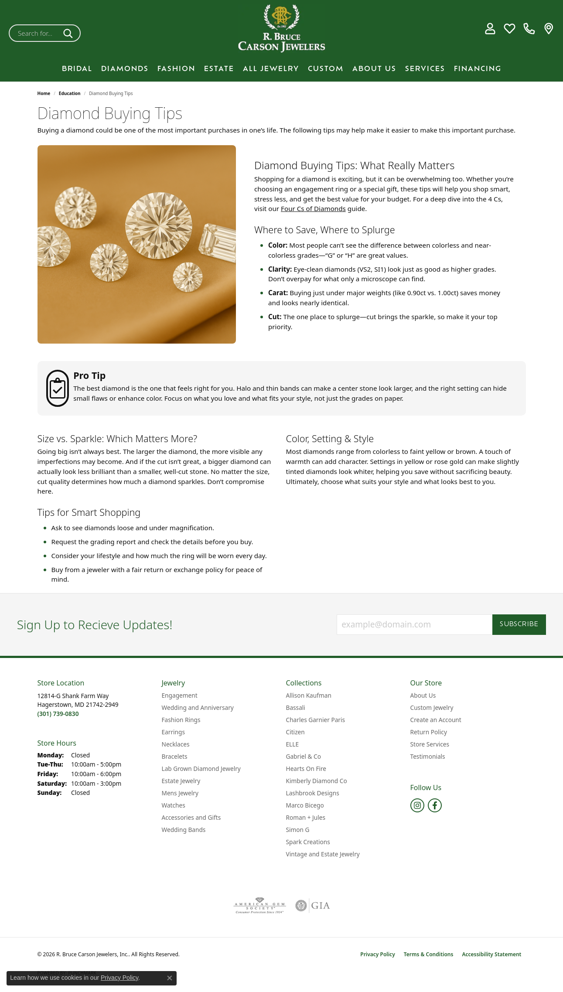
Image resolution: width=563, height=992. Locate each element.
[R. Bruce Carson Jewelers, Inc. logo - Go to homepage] (281, 28)
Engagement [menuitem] (180, 695)
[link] (529, 28)
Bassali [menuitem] (295, 707)
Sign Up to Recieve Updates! (95, 624)
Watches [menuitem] (173, 805)
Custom (326, 69)
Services (425, 69)
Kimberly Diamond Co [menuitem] (316, 781)
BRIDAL (77, 69)
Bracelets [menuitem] (175, 756)
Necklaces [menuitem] (176, 744)
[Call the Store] (58, 713)
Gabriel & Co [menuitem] (303, 756)
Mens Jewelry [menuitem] (180, 793)
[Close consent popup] (169, 978)
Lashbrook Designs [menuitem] (312, 793)
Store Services (430, 744)
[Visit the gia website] (312, 906)
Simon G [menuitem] (298, 829)
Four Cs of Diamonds (313, 208)
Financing (478, 69)
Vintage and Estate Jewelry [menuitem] (323, 854)
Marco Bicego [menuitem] (305, 805)
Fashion (176, 69)
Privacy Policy (377, 954)
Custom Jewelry (432, 707)
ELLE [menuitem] (292, 744)
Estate (219, 69)
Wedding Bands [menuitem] (184, 829)
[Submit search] (69, 33)
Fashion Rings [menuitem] (181, 720)
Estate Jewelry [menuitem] (181, 781)
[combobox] (34, 33)
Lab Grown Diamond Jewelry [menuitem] (201, 768)
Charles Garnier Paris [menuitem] (315, 720)
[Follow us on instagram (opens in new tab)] (417, 805)
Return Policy (428, 732)
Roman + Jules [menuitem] (306, 817)
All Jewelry (271, 69)
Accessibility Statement (491, 954)
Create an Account (435, 720)
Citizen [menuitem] (295, 732)
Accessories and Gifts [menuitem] (191, 817)
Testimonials (427, 756)
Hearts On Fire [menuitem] (306, 768)
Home (44, 93)
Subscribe (519, 624)
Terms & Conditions (429, 954)
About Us (374, 69)
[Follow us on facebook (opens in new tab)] (435, 805)
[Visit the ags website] (260, 906)
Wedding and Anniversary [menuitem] (198, 707)
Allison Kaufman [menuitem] (308, 695)
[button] (490, 28)
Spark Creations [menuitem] (308, 842)
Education (70, 93)
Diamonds (125, 69)
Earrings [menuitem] (173, 732)
